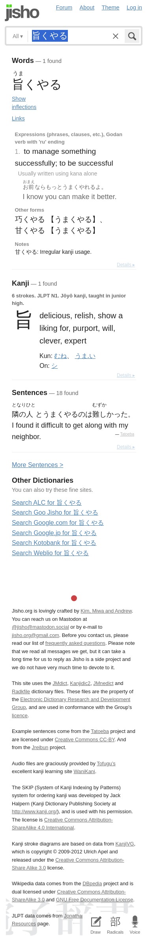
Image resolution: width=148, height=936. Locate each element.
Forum (64, 7)
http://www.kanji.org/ (34, 811)
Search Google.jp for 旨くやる (54, 533)
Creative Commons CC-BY (84, 739)
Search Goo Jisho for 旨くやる (55, 512)
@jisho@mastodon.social (40, 627)
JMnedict (103, 683)
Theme (111, 7)
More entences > (37, 465)
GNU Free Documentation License (94, 900)
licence (20, 715)
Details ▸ (126, 265)
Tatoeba (127, 434)
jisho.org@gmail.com (35, 635)
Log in (134, 7)
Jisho (22, 12)
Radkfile (21, 691)
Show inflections (24, 103)
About (87, 7)
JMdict (59, 683)
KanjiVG (124, 844)
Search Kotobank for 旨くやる (54, 542)
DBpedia (92, 883)
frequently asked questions (75, 643)
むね (60, 355)
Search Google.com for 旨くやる (58, 522)
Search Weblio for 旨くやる (50, 553)
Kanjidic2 (80, 683)
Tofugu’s (106, 763)
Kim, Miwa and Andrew (106, 611)
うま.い (85, 355)
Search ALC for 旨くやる (47, 502)
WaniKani (84, 771)
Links (18, 118)
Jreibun (40, 747)
